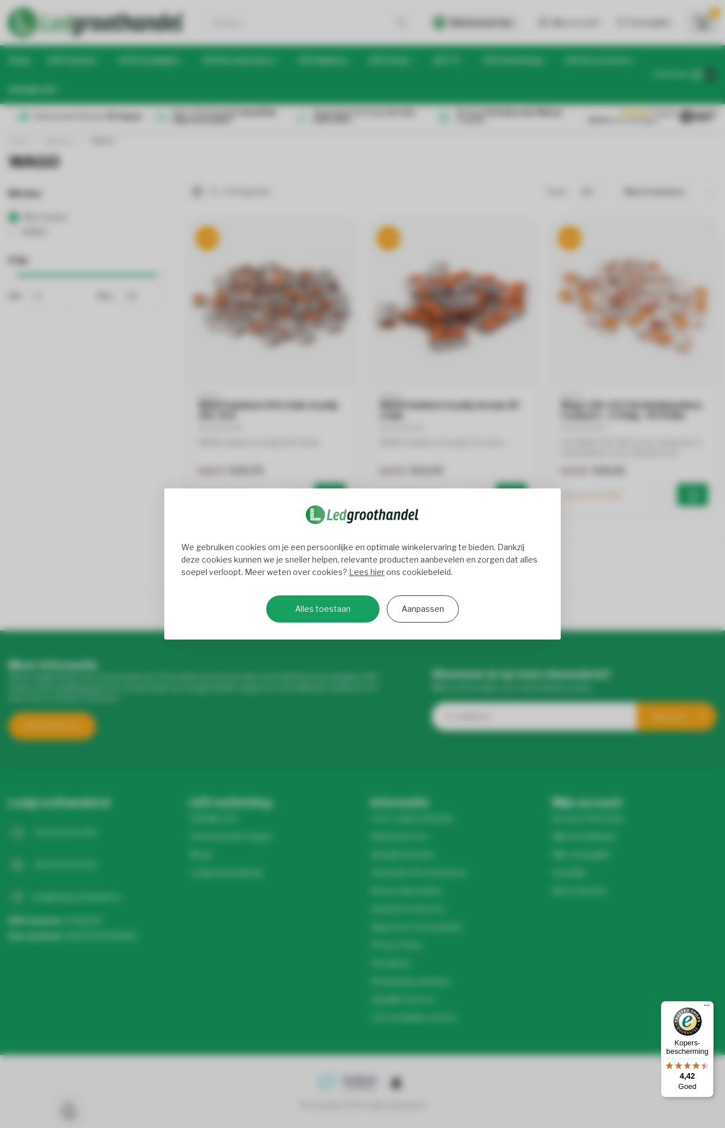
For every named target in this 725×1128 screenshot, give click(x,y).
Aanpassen (423, 609)
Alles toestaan (323, 609)
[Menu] (707, 1008)
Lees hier (367, 572)
